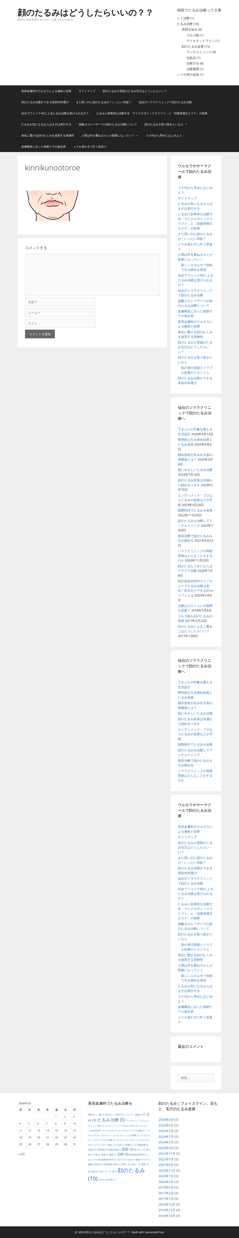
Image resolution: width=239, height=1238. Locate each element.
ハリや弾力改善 (188, 74)
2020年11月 (166, 1170)
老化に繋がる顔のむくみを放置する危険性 (47, 135)
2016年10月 (166, 1216)
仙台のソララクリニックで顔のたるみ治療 (165, 102)
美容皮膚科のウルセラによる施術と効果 (46, 91)
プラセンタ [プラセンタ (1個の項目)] (122, 1140)
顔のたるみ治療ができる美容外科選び (45, 102)
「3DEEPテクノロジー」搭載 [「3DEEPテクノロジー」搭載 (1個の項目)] (127, 1114)
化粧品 (191, 58)
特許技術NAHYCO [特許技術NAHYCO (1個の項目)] (107, 1159)
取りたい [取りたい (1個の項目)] (139, 1149)
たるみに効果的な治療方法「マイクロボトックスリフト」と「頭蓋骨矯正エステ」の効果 (152, 113)
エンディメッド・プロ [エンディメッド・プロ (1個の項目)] (116, 1126)
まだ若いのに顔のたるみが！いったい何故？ (104, 102)
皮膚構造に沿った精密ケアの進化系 (43, 146)
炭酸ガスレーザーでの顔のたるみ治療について (108, 124)
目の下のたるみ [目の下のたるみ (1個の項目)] (126, 1159)
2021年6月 (166, 1165)
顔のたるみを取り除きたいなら (168, 124)
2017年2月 (166, 1193)
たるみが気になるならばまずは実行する (46, 124)
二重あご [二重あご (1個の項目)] (111, 1145)
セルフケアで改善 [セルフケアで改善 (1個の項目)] (135, 1130)
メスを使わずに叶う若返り (90, 146)
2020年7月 (166, 1176)
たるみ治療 (185, 24)
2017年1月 (166, 1199)
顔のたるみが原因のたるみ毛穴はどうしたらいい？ (135, 91)
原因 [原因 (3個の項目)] (127, 1149)
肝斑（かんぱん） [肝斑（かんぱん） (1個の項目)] (131, 1164)
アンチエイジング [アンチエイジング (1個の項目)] (135, 1120)
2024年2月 (166, 1142)
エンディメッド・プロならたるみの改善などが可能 (195, 500)
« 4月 (21, 1154)
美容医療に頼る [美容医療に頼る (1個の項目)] (112, 1164)
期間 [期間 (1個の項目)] (112, 1154)
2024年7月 (166, 1136)
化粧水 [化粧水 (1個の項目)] (92, 1149)
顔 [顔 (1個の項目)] (114, 1171)
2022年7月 (166, 1159)
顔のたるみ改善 (193, 46)
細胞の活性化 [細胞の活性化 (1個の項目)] (95, 1164)
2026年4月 (166, 1119)
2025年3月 (166, 1131)
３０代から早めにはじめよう (164, 135)
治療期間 (192, 69)
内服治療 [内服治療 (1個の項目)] (142, 1145)
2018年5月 (166, 1187)
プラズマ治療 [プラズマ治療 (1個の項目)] (107, 1140)
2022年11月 (166, 1153)
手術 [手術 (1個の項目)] (97, 1154)
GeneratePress (154, 1232)
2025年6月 (166, 1125)
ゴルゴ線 (192, 35)
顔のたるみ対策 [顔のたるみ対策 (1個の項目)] (106, 1179)
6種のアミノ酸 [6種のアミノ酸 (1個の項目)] (96, 1114)
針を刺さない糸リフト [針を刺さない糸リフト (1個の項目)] (99, 1171)
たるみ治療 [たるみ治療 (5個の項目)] (111, 1120)
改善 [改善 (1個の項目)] (104, 1154)
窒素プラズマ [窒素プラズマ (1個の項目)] (143, 1159)
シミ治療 (183, 18)
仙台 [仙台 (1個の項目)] (121, 1145)
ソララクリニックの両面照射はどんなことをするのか (195, 555)
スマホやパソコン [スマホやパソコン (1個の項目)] (115, 1130)
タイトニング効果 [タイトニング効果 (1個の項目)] (129, 1135)
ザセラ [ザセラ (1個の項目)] (133, 1126)
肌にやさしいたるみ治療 (195, 470)
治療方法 (192, 63)
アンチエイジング (199, 52)
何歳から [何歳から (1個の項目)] (130, 1145)
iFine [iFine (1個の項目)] (108, 1114)
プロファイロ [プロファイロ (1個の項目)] (137, 1140)
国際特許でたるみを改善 (195, 510)
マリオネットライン (200, 41)
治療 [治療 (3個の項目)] (122, 1154)
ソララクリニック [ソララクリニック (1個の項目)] (109, 1135)
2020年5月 (166, 1182)
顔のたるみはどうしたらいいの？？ (85, 12)
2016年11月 (166, 1210)
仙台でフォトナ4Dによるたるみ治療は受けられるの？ (55, 113)
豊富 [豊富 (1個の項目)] (145, 1164)
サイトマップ (87, 91)
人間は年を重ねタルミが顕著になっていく (112, 135)
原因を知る (189, 29)
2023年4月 (166, 1148)
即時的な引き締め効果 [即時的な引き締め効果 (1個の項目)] (109, 1149)
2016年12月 (166, 1204)
